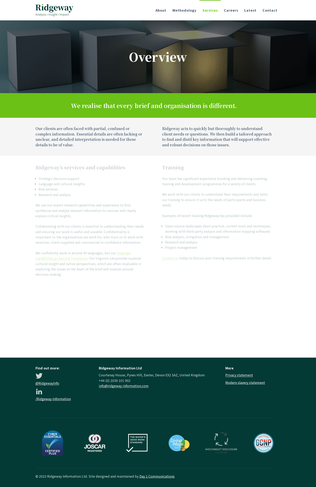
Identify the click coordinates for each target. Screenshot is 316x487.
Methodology (184, 10)
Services (210, 10)
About (161, 10)
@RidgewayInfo (47, 383)
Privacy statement (239, 374)
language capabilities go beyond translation (83, 255)
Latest (250, 10)
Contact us (170, 258)
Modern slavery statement (245, 382)
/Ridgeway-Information (53, 398)
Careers (231, 10)
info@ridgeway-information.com (124, 385)
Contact (270, 10)
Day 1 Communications (157, 476)
